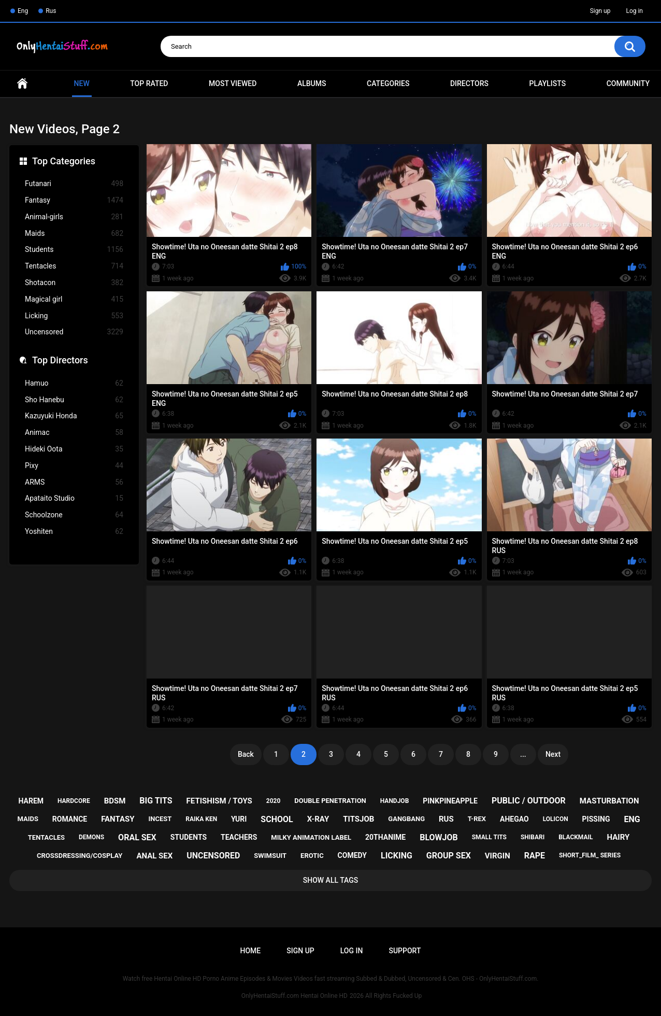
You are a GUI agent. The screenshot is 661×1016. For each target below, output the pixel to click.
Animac (74, 432)
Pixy (74, 465)
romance (69, 819)
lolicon (555, 819)
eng (632, 819)
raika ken (201, 819)
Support (405, 951)
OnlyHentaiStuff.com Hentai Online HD (294, 995)
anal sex (154, 855)
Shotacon (74, 282)
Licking (74, 316)
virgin (497, 855)
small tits (489, 837)
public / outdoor (529, 801)
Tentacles (74, 266)
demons (91, 837)
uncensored (213, 855)
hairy (618, 837)
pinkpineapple (450, 801)
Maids (74, 233)
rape (534, 855)
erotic (312, 855)
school (277, 819)
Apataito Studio (74, 498)
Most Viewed (232, 83)
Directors (469, 83)
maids (27, 819)
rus (446, 819)
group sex (448, 855)
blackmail (575, 837)
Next (553, 754)
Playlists (547, 83)
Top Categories (63, 161)
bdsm (115, 801)
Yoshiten (74, 531)
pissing (596, 819)
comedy (352, 855)
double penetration (330, 801)
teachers (239, 837)
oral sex (137, 837)
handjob (394, 801)
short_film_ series (590, 855)
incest (160, 819)
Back (246, 754)
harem (31, 801)
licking (396, 855)
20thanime (385, 837)
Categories (388, 83)
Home (22, 83)
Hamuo (74, 383)
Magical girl (74, 299)
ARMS (74, 482)
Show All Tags (330, 880)
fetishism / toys (219, 801)
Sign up (600, 11)
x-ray (318, 819)
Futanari (74, 183)
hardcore (74, 801)
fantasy (117, 819)
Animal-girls (74, 217)
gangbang (406, 819)
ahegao (514, 819)
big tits (155, 801)
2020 (273, 801)
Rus (51, 11)
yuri (239, 819)
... (523, 754)
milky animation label (311, 837)
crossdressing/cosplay (80, 855)
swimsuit (270, 855)
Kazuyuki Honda (74, 416)
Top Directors (60, 360)
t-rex (477, 819)
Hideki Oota (74, 449)
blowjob (439, 837)
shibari (532, 837)
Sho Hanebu (74, 400)
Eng (23, 11)
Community (628, 83)
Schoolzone (74, 515)
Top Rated (149, 83)
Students (74, 249)
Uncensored (74, 332)
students (188, 837)
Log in (634, 11)
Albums (311, 83)
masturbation (609, 801)
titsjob (358, 819)
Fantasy (74, 200)
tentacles (46, 837)
